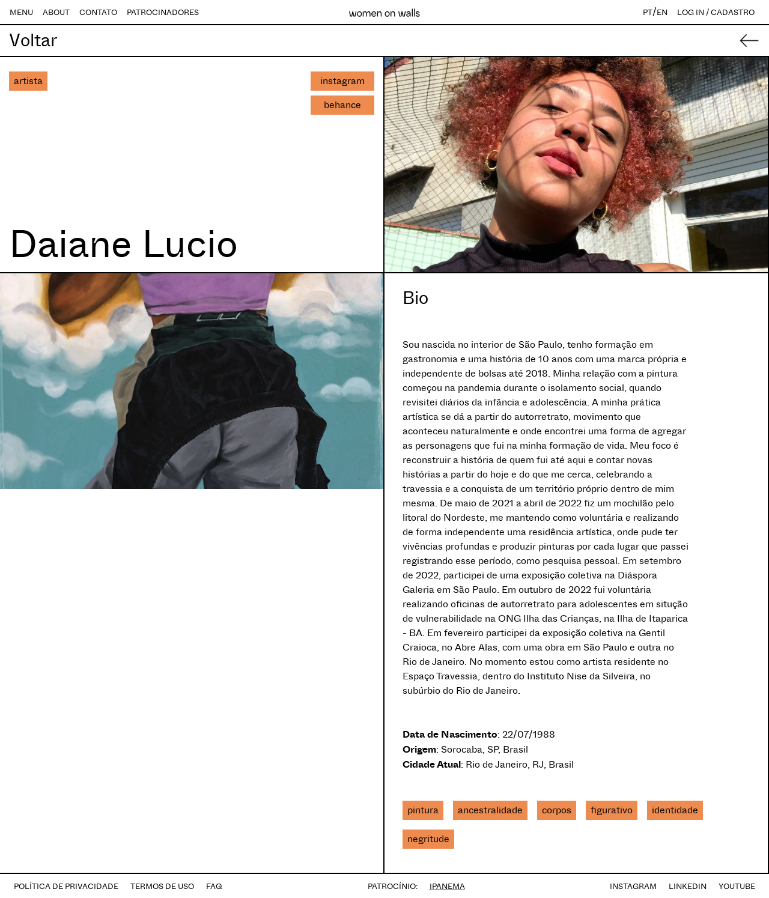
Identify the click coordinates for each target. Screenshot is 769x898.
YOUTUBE (737, 886)
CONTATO (98, 12)
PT (647, 12)
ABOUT (56, 12)
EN (662, 12)
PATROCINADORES (163, 12)
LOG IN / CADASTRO (716, 12)
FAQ (214, 886)
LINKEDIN (688, 886)
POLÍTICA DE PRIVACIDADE (66, 886)
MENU (21, 12)
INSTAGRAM (633, 886)
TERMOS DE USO (162, 886)
